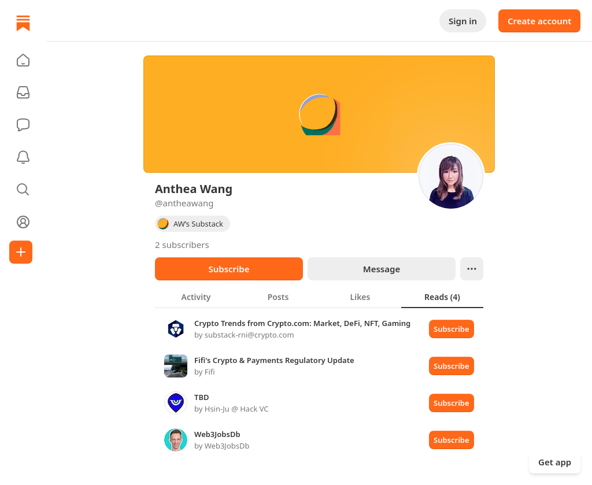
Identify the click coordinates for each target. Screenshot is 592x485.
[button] (23, 60)
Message (381, 269)
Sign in (463, 21)
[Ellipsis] (471, 268)
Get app (554, 462)
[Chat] (23, 125)
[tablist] (319, 296)
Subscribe (228, 269)
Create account (539, 21)
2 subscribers (182, 244)
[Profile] (23, 222)
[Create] (20, 252)
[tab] (196, 296)
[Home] (23, 23)
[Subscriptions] (23, 92)
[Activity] (23, 157)
